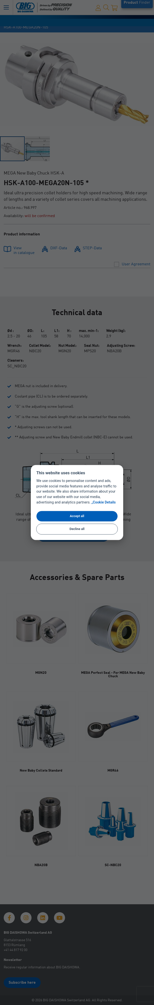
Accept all (77, 516)
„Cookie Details (103, 503)
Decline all (77, 529)
